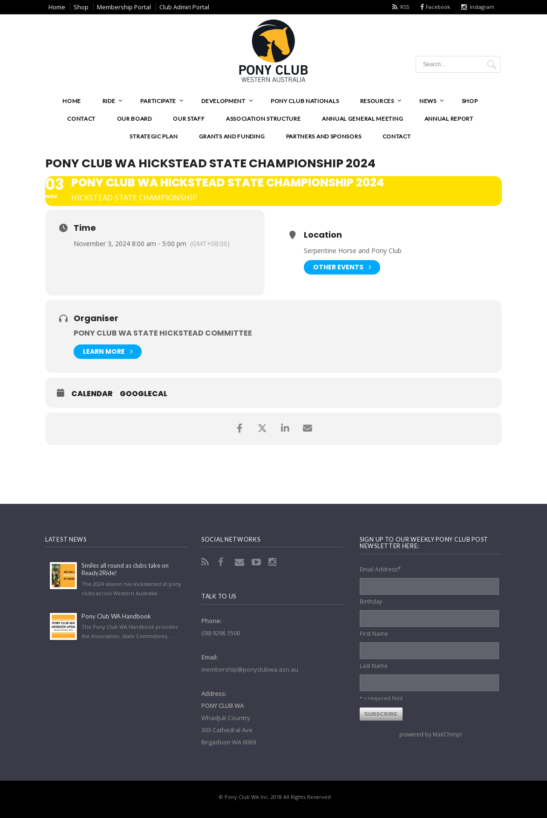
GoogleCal (143, 394)
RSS (404, 6)
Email (240, 562)
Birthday (371, 601)
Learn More (107, 351)
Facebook (438, 6)
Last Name (374, 666)
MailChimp (447, 734)
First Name (374, 634)
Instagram (482, 6)
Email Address (380, 568)
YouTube (257, 562)
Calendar (92, 394)
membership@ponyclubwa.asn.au (249, 669)
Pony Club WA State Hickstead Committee (163, 333)
